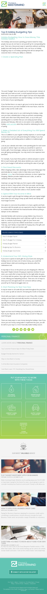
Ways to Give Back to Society (10, 359)
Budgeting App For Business (12, 247)
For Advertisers (30, 582)
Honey (10, 174)
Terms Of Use (19, 584)
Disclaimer (33, 584)
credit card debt (11, 124)
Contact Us (22, 582)
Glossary (26, 584)
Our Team (10, 582)
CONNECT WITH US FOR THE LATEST (23, 572)
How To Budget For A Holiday (12, 240)
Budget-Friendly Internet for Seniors (12, 354)
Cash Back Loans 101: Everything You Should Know (17, 369)
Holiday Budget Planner (10, 244)
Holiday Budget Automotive (11, 251)
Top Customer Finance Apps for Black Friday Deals (17, 349)
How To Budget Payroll (10, 236)
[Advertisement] (23, 74)
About (16, 582)
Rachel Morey (5, 34)
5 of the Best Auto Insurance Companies (14, 364)
